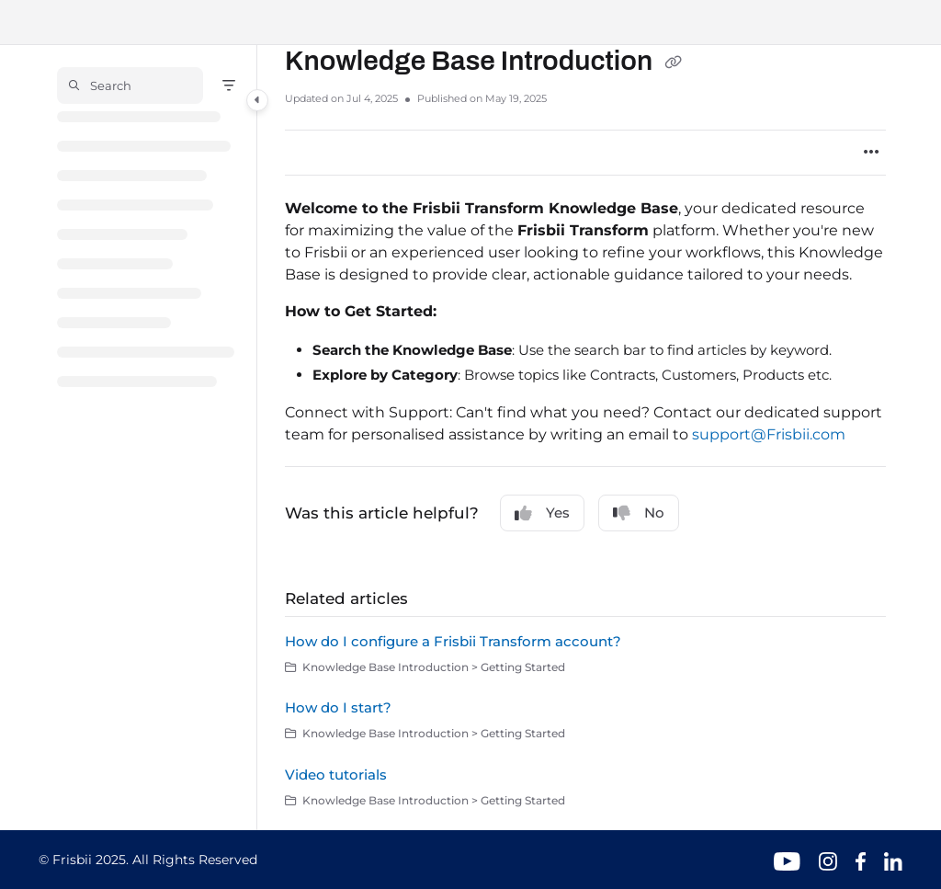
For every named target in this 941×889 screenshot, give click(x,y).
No (638, 513)
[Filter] (229, 85)
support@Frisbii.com (768, 434)
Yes (542, 513)
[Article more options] (871, 152)
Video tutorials (336, 774)
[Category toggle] (257, 100)
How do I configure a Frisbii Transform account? (453, 641)
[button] (130, 85)
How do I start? (338, 707)
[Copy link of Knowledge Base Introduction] (672, 62)
